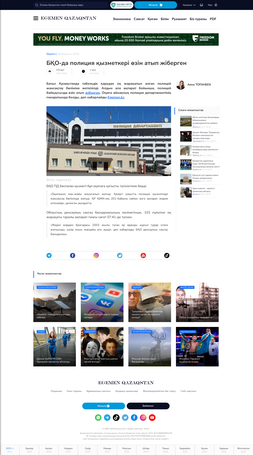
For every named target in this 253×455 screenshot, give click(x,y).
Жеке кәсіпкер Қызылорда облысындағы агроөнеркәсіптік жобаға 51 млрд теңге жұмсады (205, 122)
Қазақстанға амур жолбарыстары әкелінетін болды (205, 149)
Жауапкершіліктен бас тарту (159, 391)
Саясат (139, 19)
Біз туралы (198, 19)
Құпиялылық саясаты (99, 391)
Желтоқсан (243, 450)
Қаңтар (29, 450)
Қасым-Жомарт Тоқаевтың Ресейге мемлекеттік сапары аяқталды (205, 135)
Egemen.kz (116, 97)
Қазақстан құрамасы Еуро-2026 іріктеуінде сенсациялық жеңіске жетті (206, 163)
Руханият (179, 19)
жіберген (92, 93)
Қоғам (153, 19)
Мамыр (107, 450)
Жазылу (156, 5)
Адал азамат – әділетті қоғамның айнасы (203, 190)
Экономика (122, 19)
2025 (10, 450)
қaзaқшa (189, 5)
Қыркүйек (185, 450)
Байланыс (148, 405)
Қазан (204, 450)
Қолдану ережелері (126, 391)
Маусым (127, 450)
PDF (213, 19)
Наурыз (68, 450)
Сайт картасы (188, 391)
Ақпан (49, 450)
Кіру (212, 5)
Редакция (56, 391)
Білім (165, 19)
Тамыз (165, 450)
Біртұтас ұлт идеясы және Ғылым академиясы (205, 177)
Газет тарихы (74, 391)
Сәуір (88, 450)
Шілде (146, 450)
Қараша (224, 450)
